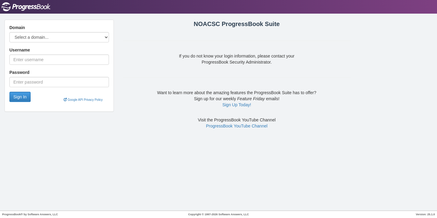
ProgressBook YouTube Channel (237, 126)
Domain (17, 27)
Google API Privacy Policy (83, 99)
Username (19, 50)
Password (19, 72)
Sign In (20, 96)
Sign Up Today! (236, 104)
